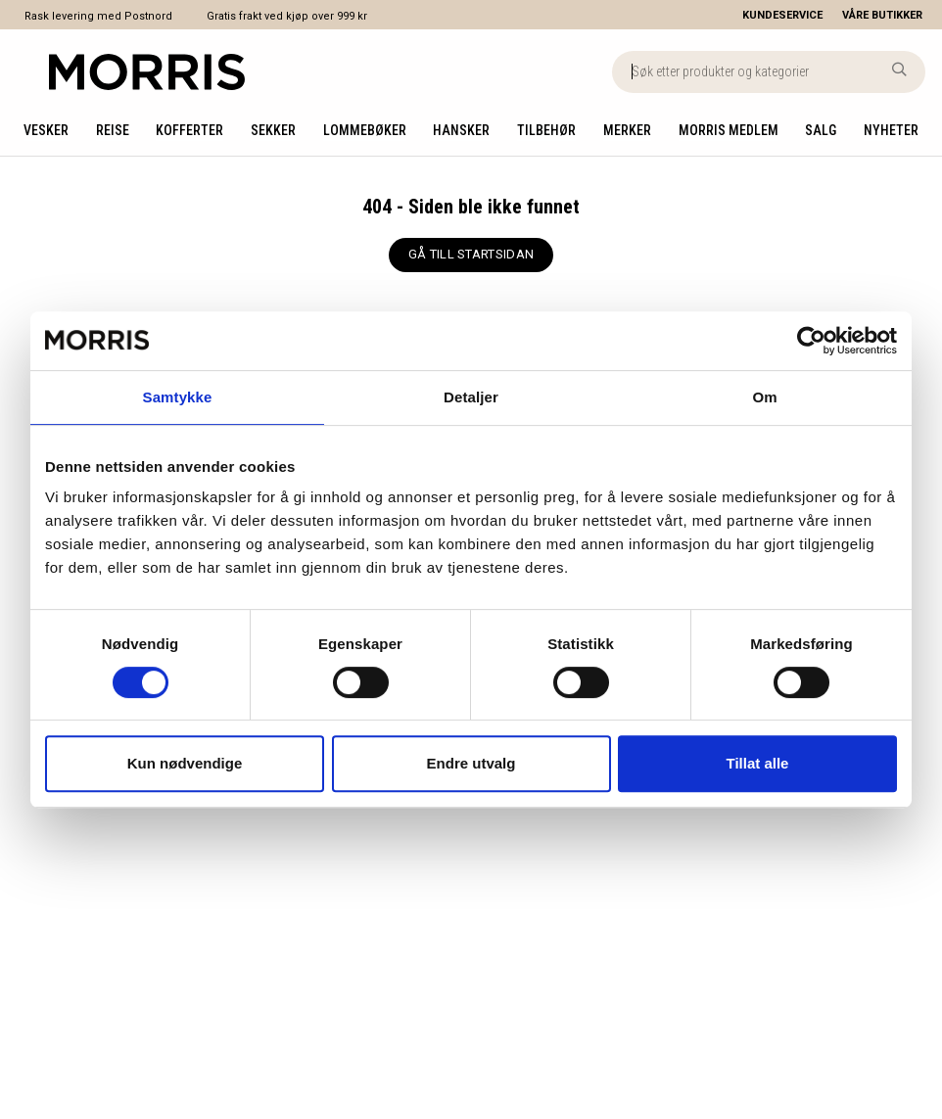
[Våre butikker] (892, 15)
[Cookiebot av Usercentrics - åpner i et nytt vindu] (811, 340)
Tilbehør (546, 130)
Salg (820, 130)
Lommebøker (364, 130)
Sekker (273, 130)
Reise (112, 130)
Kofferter (189, 130)
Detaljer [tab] (471, 397)
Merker (627, 130)
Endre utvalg (471, 763)
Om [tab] (764, 397)
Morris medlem (728, 130)
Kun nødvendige (185, 763)
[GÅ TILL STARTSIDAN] (471, 255)
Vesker (46, 130)
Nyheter (891, 130)
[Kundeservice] (782, 15)
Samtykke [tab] (177, 397)
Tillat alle (758, 763)
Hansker (461, 130)
